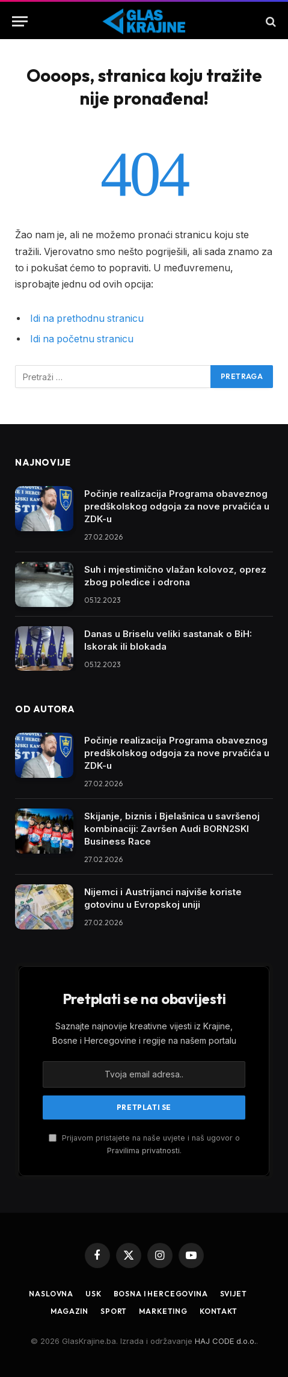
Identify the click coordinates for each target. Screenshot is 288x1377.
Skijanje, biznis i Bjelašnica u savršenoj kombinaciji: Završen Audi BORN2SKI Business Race (172, 828)
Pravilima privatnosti (143, 1150)
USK (93, 1293)
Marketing (163, 1311)
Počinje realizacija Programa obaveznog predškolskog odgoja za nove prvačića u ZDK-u (176, 506)
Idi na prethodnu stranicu (87, 318)
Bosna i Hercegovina (161, 1293)
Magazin (69, 1311)
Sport (113, 1311)
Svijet (233, 1293)
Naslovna (51, 1293)
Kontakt (218, 1311)
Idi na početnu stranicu (81, 339)
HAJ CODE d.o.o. (225, 1341)
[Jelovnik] (20, 21)
